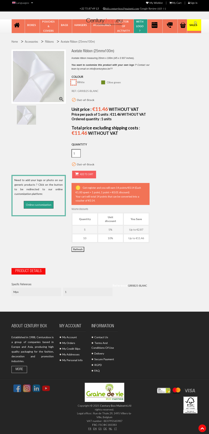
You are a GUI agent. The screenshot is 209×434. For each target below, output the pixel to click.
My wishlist (154, 3)
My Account (69, 337)
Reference (120, 285)
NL (110, 428)
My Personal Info (72, 360)
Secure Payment (104, 359)
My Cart (175, 3)
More (19, 369)
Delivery (99, 353)
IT (115, 428)
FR (89, 428)
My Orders (68, 343)
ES (100, 428)
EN (95, 428)
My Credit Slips (71, 348)
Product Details (28, 271)
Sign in (192, 3)
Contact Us (101, 337)
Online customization (38, 204)
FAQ (97, 370)
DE (105, 428)
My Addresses (71, 354)
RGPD (98, 365)
